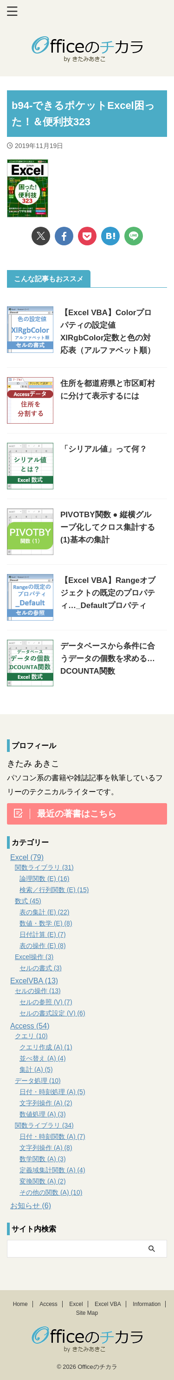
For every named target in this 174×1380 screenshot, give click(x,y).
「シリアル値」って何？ (103, 449)
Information (147, 1304)
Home (20, 1304)
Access (48, 1304)
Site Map (87, 1313)
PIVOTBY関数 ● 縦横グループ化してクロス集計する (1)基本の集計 (107, 527)
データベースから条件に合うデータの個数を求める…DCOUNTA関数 (107, 659)
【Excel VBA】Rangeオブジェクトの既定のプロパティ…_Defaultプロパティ (107, 593)
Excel (76, 1304)
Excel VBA (108, 1304)
